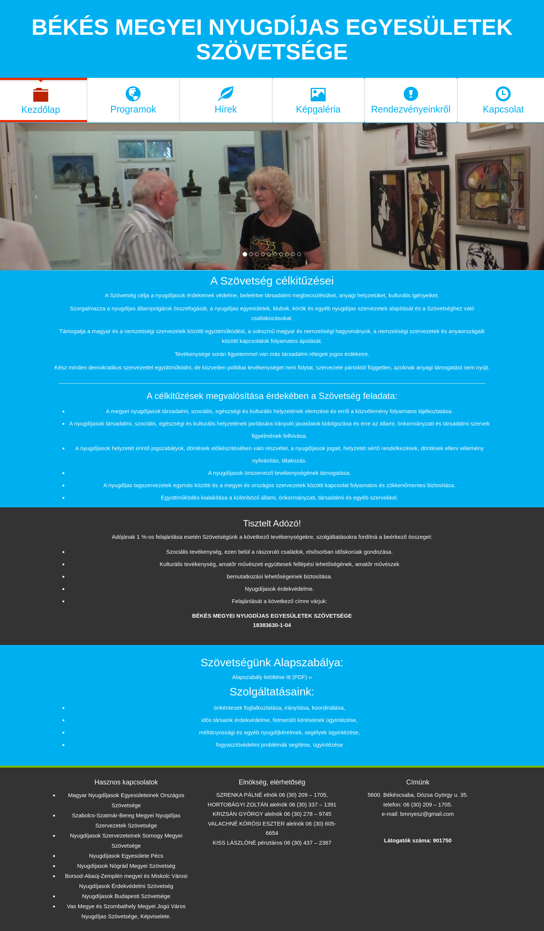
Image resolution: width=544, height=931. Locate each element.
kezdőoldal (272, 73)
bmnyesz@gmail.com (427, 814)
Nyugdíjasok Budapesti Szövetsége (126, 896)
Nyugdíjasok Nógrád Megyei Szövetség (126, 866)
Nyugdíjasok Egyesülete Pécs (126, 855)
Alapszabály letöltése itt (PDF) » (272, 677)
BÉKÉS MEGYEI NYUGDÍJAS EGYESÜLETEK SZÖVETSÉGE (272, 39)
